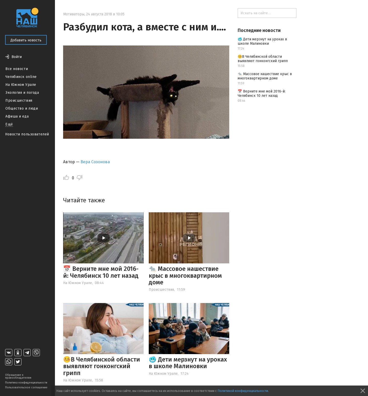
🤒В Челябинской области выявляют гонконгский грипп (101, 366)
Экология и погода (22, 92)
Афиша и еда (17, 116)
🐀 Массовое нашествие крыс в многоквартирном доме (185, 275)
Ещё (9, 124)
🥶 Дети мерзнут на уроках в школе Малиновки (188, 363)
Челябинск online (21, 77)
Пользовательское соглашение (26, 387)
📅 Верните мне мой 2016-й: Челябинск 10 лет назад (101, 272)
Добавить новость (25, 40)
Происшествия (18, 100)
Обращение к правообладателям (18, 376)
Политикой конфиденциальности (242, 391)
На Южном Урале (20, 85)
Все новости (16, 69)
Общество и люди (21, 108)
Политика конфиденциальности (26, 382)
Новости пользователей (27, 134)
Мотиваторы (73, 14)
